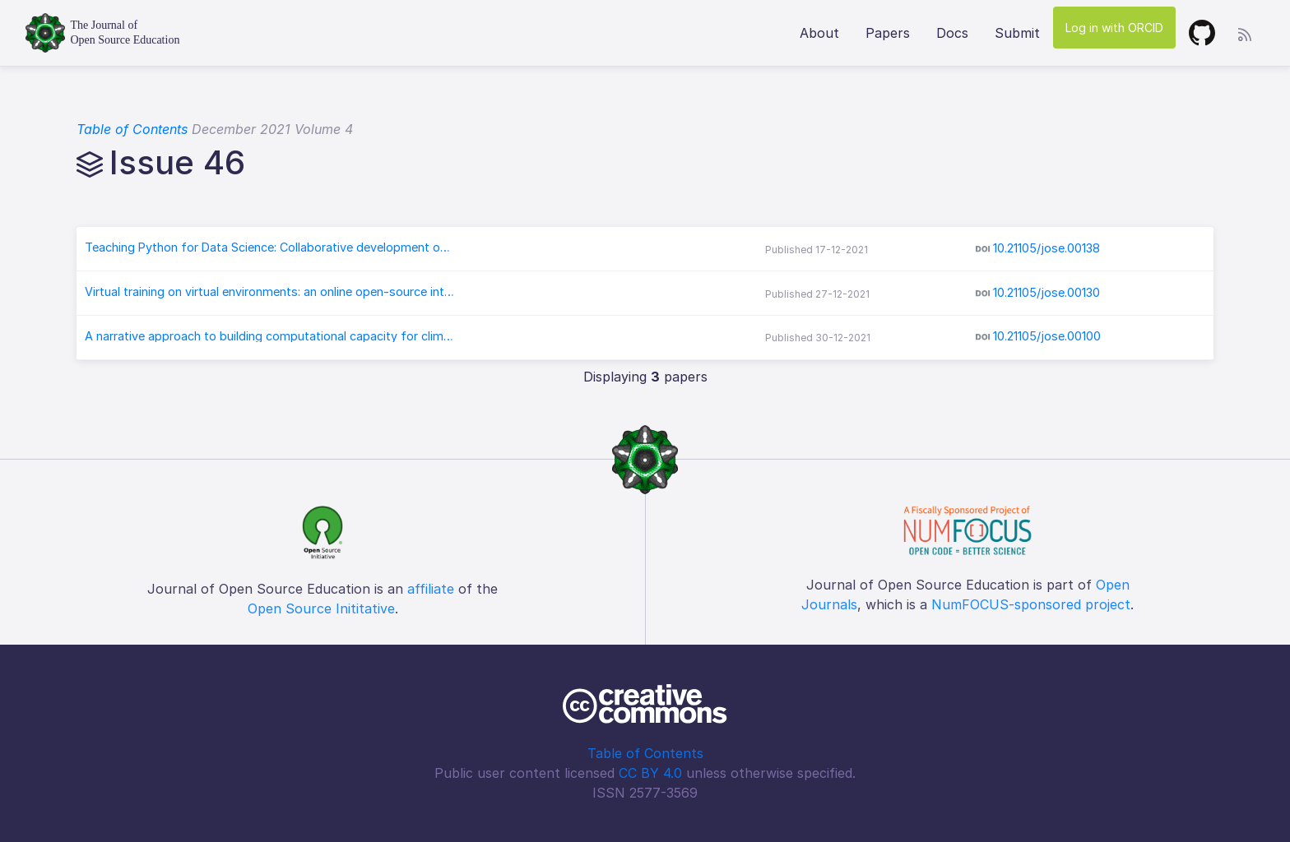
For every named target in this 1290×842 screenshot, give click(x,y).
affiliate (430, 589)
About (819, 33)
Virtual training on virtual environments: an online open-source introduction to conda (270, 292)
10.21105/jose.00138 (1046, 248)
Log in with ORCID (1114, 28)
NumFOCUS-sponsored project (1030, 604)
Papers (887, 33)
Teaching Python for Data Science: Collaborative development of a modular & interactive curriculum (270, 247)
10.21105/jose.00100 (1047, 336)
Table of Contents (132, 129)
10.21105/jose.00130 (1046, 292)
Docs (952, 33)
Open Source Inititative (321, 608)
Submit (1017, 33)
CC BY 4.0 (650, 773)
